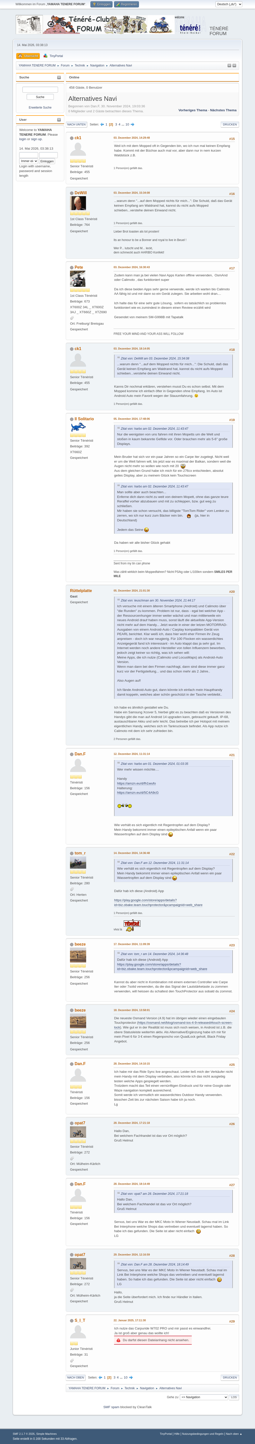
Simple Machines (46, 1433)
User (23, 119)
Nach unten (76, 124)
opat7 (80, 1123)
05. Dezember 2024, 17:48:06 (132, 418)
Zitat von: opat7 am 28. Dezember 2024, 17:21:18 (154, 1194)
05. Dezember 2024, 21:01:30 (132, 590)
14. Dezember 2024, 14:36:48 (132, 852)
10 (127, 124)
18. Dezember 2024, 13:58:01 (132, 1010)
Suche (24, 77)
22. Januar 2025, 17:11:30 (130, 1320)
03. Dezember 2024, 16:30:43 (132, 267)
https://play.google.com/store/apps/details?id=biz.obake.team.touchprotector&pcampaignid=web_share (162, 967)
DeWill (81, 193)
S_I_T (80, 1320)
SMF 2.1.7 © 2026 (24, 1433)
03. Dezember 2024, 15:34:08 (132, 192)
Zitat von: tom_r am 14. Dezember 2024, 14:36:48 (154, 954)
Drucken (230, 124)
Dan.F (80, 754)
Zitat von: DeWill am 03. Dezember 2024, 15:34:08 (155, 358)
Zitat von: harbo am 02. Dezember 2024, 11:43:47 (154, 428)
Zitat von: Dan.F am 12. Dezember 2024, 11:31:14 (155, 863)
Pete (79, 267)
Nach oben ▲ (234, 1433)
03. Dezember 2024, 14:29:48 (132, 137)
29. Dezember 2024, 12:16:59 (132, 1254)
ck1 (78, 138)
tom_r (80, 853)
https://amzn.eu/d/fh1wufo (136, 783)
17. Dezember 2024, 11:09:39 (132, 944)
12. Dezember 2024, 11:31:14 (132, 753)
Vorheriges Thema (193, 110)
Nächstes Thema (223, 110)
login (22, 139)
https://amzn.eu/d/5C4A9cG (138, 792)
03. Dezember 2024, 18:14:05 (132, 348)
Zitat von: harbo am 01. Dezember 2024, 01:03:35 (154, 764)
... (123, 124)
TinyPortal (166, 1433)
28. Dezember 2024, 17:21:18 (132, 1122)
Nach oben (75, 1377)
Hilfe (177, 1433)
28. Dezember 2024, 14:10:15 (132, 1063)
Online (74, 77)
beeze (80, 944)
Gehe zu (172, 1397)
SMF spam (111, 1407)
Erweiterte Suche (40, 107)
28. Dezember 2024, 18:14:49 (132, 1183)
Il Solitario (84, 419)
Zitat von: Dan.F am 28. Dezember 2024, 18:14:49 (155, 1264)
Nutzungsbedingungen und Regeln (202, 1433)
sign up (36, 139)
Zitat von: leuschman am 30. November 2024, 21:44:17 (158, 600)
